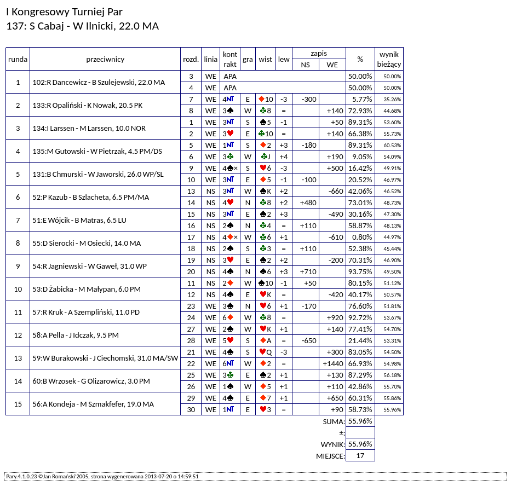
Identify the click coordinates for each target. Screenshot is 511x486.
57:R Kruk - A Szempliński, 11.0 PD (86, 312)
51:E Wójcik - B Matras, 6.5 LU (79, 220)
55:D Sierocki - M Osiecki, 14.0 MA (86, 243)
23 (191, 306)
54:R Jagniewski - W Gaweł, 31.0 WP (89, 266)
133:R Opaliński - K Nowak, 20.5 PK (87, 105)
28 (191, 340)
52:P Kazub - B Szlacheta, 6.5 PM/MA (90, 197)
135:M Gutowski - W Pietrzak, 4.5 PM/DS (97, 151)
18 (191, 248)
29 (191, 398)
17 (191, 237)
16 (191, 225)
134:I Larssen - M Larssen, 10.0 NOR (89, 128)
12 (191, 294)
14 (191, 202)
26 (191, 386)
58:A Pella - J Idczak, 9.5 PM (75, 335)
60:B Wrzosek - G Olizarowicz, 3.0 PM (91, 381)
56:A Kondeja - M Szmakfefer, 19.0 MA (93, 404)
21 (191, 352)
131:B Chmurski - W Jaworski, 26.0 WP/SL (97, 174)
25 (191, 375)
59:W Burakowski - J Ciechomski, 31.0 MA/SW (105, 358)
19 (191, 260)
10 (191, 179)
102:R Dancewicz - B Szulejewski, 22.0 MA (98, 82)
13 (191, 191)
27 (191, 329)
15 (191, 214)
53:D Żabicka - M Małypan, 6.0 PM (86, 289)
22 (191, 363)
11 (191, 283)
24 (191, 317)
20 (191, 271)
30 (191, 409)
